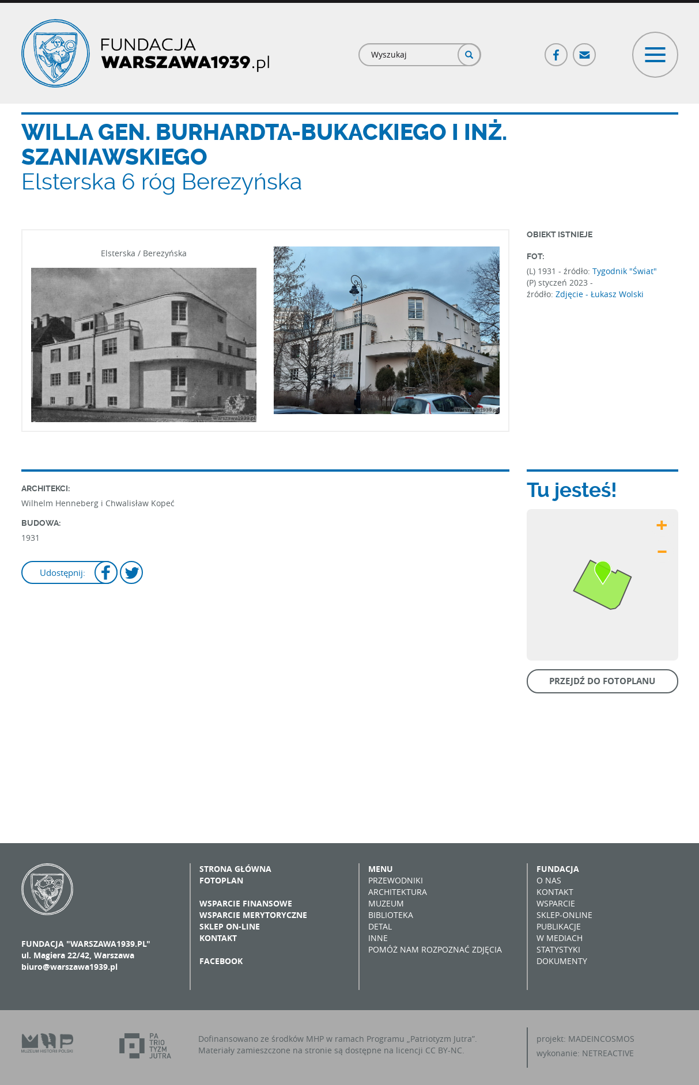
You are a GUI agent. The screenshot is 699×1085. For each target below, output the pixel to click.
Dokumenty (561, 960)
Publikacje (558, 926)
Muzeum (386, 903)
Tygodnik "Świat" (624, 270)
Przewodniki (395, 880)
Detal (380, 926)
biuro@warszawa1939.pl (69, 966)
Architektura (397, 891)
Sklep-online (564, 914)
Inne (378, 937)
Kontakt (218, 937)
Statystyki (558, 949)
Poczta (585, 49)
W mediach (559, 937)
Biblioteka (390, 914)
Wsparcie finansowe (245, 903)
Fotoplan (221, 880)
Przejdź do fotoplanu (602, 681)
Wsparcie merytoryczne (253, 914)
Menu (380, 868)
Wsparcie (555, 903)
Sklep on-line (229, 926)
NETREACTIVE (608, 1053)
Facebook (557, 49)
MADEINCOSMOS (601, 1038)
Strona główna (235, 868)
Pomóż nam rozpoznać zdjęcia (435, 949)
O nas (548, 880)
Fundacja (557, 868)
